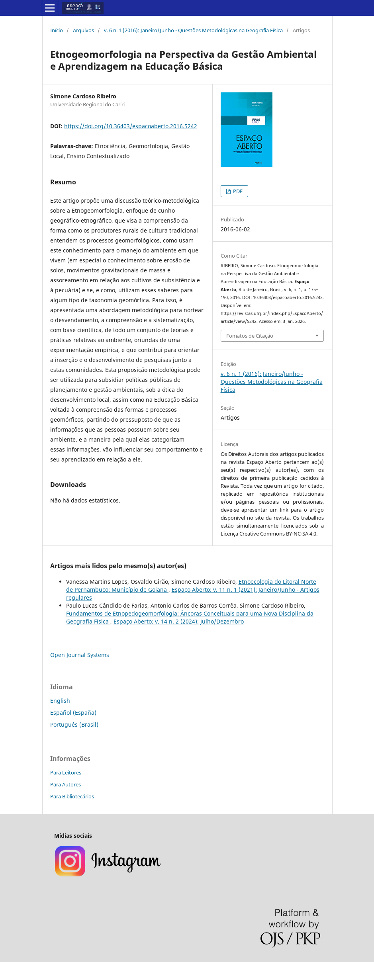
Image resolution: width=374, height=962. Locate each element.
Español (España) (73, 712)
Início (56, 30)
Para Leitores (65, 772)
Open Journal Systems (79, 655)
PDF (237, 191)
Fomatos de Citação (249, 335)
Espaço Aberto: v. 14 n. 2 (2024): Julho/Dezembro (179, 621)
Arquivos (83, 30)
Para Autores (65, 784)
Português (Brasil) (74, 724)
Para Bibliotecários (72, 796)
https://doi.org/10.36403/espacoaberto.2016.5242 (130, 126)
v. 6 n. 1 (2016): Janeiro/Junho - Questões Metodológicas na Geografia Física (193, 30)
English (60, 700)
